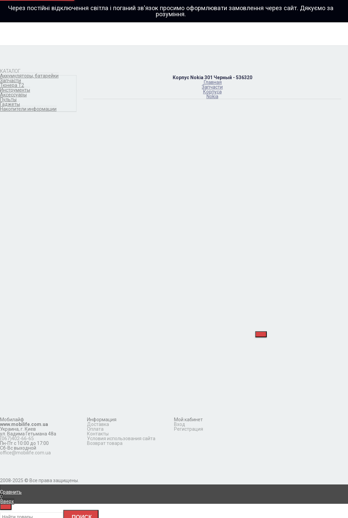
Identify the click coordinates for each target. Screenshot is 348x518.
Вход (179, 424)
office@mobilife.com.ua (25, 452)
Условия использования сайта (121, 438)
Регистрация (188, 429)
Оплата (95, 429)
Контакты (98, 433)
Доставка (98, 424)
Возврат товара (105, 443)
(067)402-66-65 (17, 438)
